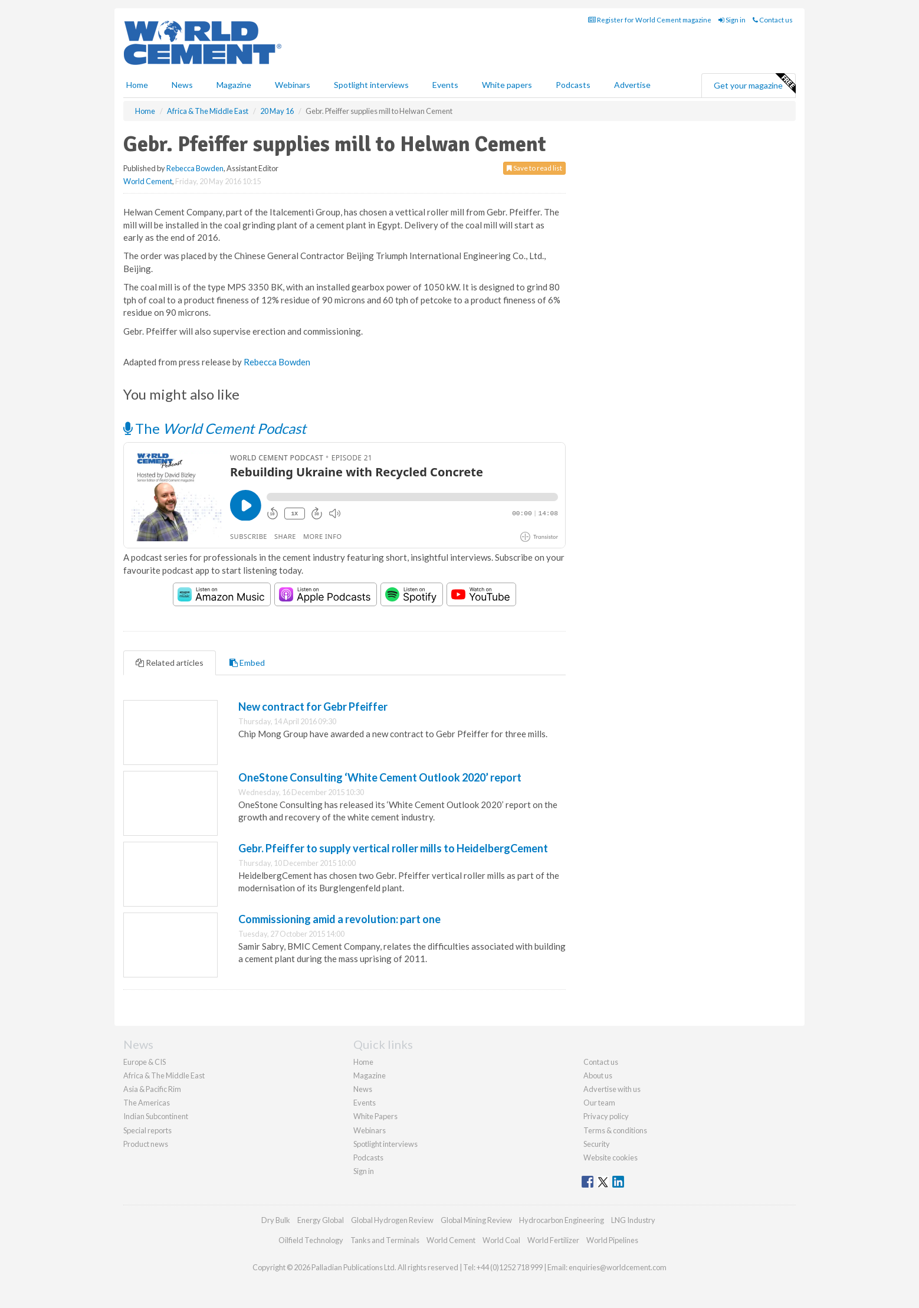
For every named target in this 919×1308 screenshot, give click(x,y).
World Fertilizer (553, 1240)
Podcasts (573, 85)
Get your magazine (754, 84)
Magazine (233, 85)
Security (596, 1144)
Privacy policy (606, 1116)
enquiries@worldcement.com (618, 1267)
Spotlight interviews (371, 85)
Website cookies (610, 1157)
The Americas (146, 1102)
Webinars (292, 85)
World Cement (147, 181)
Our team (599, 1102)
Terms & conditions (615, 1130)
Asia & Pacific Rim (152, 1089)
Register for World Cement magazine (649, 20)
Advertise (632, 85)
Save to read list (534, 168)
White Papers (375, 1116)
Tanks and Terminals (384, 1240)
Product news (145, 1144)
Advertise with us (612, 1089)
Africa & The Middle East (164, 1075)
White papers (507, 85)
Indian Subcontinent (155, 1116)
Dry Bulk (275, 1220)
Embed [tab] (247, 663)
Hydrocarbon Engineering (561, 1220)
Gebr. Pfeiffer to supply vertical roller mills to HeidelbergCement (393, 848)
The (214, 428)
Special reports (147, 1130)
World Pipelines (612, 1240)
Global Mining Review (476, 1220)
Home (137, 85)
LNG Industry (633, 1220)
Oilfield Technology (310, 1240)
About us (597, 1075)
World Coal (501, 1240)
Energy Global (320, 1220)
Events (445, 85)
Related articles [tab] (170, 663)
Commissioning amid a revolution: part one (339, 919)
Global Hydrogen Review (392, 1220)
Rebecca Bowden (195, 168)
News (362, 1089)
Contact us (773, 20)
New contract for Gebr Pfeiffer (313, 706)
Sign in (732, 20)
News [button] (182, 85)
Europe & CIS (144, 1062)
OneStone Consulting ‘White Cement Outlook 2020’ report (379, 777)
